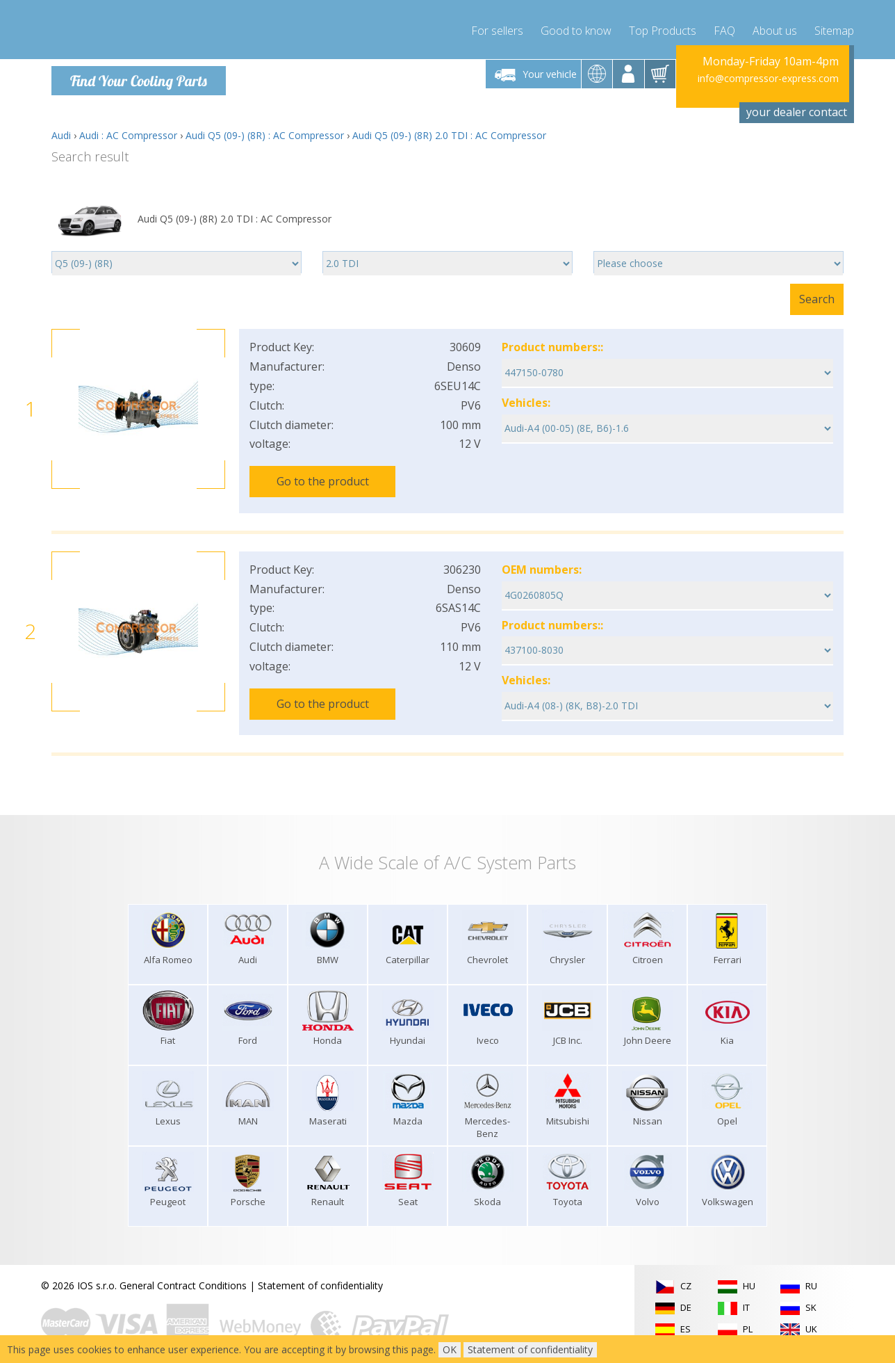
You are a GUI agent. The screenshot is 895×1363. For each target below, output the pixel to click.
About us (775, 28)
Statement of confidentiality (320, 1276)
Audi (61, 135)
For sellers (497, 28)
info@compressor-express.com (768, 78)
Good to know (576, 28)
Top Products (662, 28)
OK (450, 1349)
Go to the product (323, 481)
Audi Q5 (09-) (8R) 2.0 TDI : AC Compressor (449, 135)
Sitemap (834, 28)
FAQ (724, 28)
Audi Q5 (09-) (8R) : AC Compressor (265, 135)
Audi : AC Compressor (128, 135)
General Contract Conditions (183, 1276)
